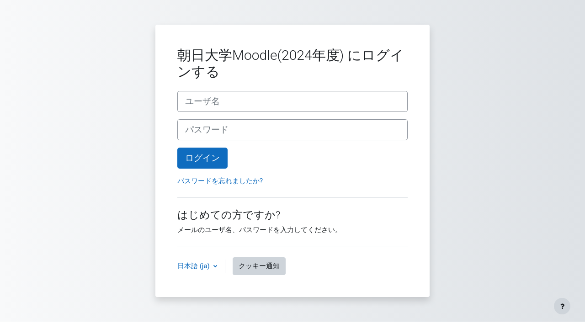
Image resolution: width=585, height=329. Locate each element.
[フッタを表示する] (562, 306)
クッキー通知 (259, 266)
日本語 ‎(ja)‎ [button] (194, 266)
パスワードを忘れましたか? (220, 181)
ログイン (202, 158)
